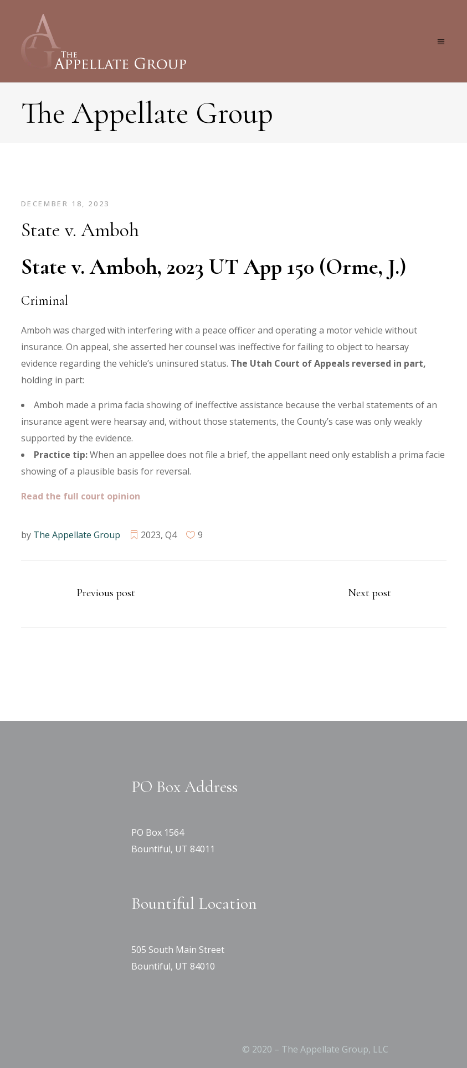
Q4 (171, 535)
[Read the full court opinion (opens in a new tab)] (80, 496)
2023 (151, 535)
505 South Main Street (177, 950)
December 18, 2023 (65, 204)
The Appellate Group (76, 535)
